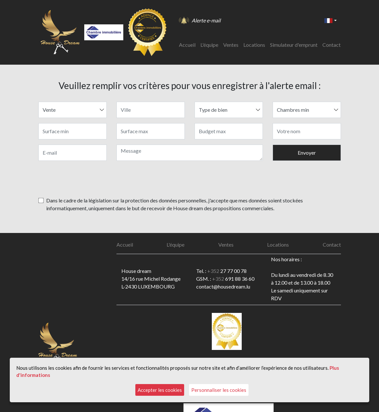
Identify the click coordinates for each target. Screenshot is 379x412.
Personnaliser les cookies (218, 390)
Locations (254, 45)
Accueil (187, 45)
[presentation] (291, 178)
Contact (331, 45)
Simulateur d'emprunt (294, 45)
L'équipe (209, 45)
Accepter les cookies (160, 390)
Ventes (230, 45)
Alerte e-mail (206, 20)
